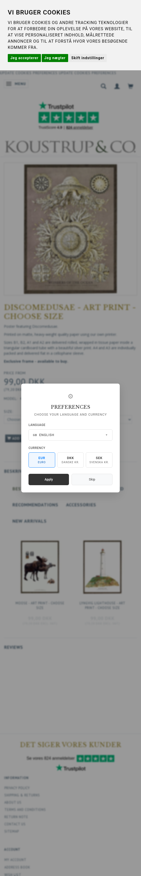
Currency (37, 448)
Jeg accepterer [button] (24, 58)
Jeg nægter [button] (55, 58)
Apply (49, 479)
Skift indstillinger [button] (87, 58)
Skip (92, 479)
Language (37, 425)
